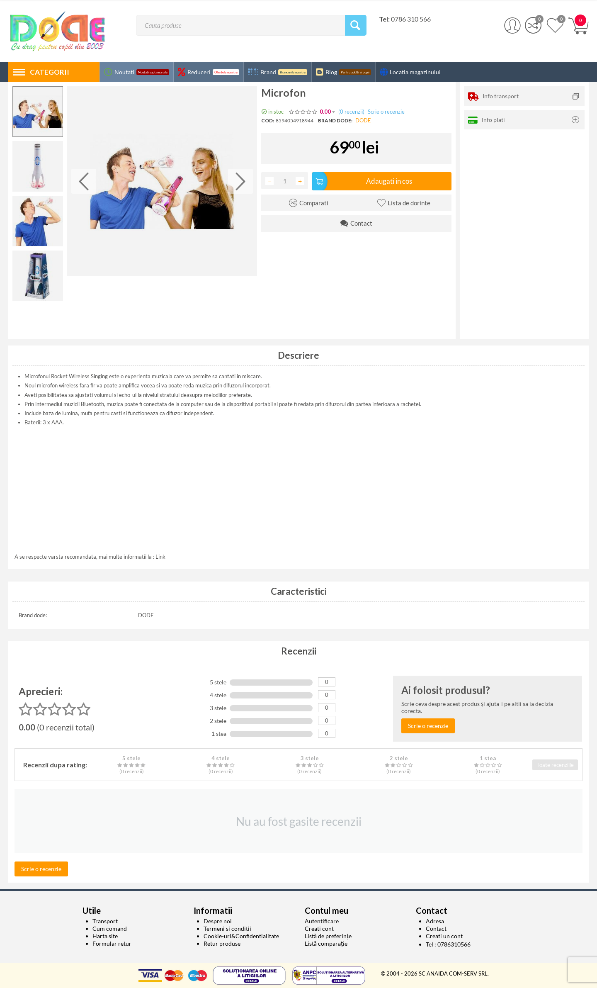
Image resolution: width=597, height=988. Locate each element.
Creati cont (319, 928)
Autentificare (322, 921)
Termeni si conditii (227, 928)
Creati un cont (444, 935)
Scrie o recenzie (386, 111)
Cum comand (109, 928)
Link (160, 556)
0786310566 (454, 944)
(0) (351, 111)
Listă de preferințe (328, 935)
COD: (267, 120)
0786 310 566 (411, 19)
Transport (105, 921)
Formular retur (111, 943)
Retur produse (222, 943)
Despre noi (218, 921)
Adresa (435, 921)
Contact (436, 928)
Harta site (105, 935)
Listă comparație (326, 943)
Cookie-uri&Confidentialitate (241, 935)
